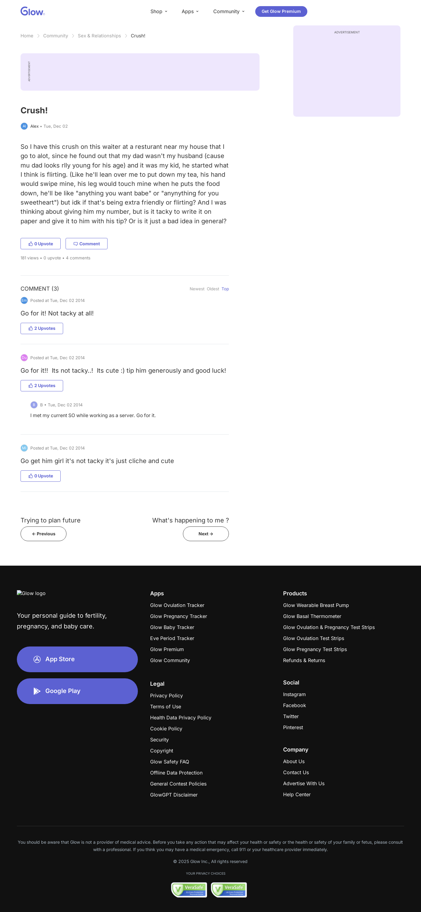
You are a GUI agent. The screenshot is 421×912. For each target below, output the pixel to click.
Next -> (206, 533)
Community (55, 36)
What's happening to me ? (190, 520)
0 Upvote (40, 243)
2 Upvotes (41, 328)
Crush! (138, 36)
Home (27, 36)
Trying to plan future (51, 520)
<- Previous (43, 533)
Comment (86, 243)
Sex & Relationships (99, 36)
